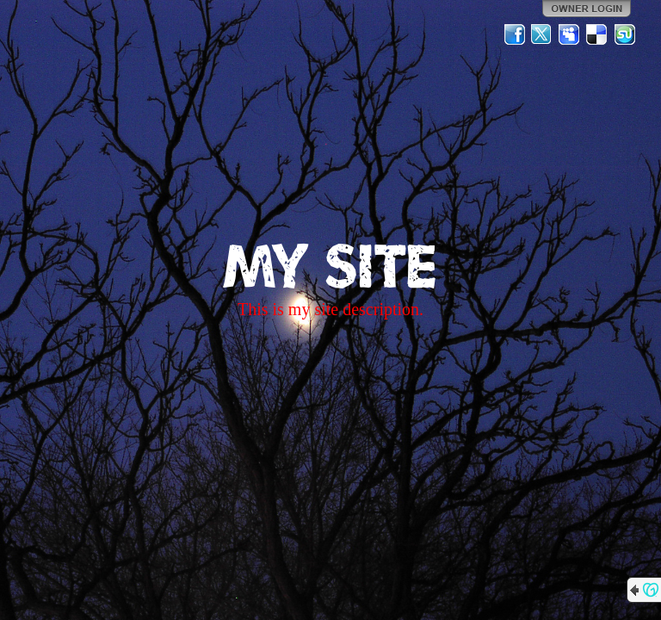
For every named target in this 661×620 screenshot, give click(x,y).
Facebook (515, 34)
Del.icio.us (597, 34)
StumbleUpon (625, 34)
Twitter (542, 34)
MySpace (570, 34)
